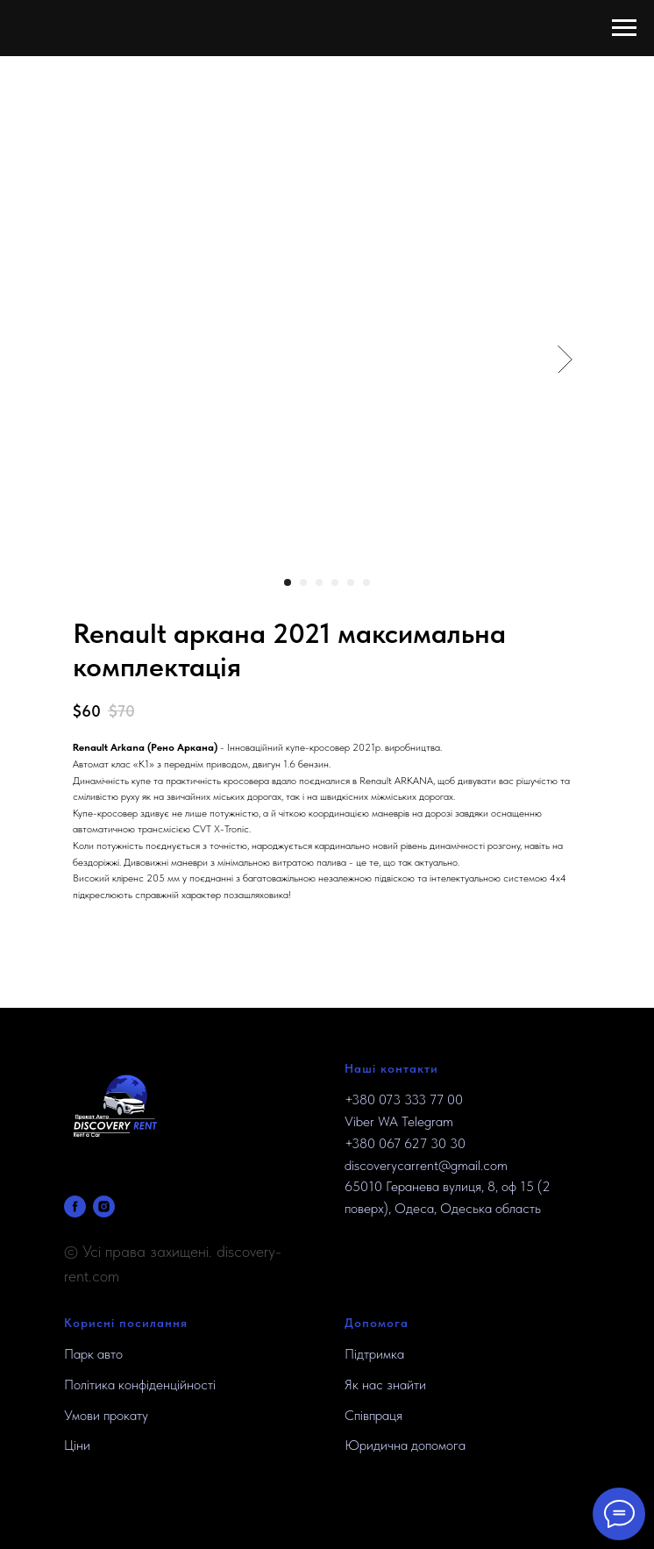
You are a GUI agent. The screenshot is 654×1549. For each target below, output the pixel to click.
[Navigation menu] (624, 28)
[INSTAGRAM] (104, 1206)
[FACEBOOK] (75, 1206)
